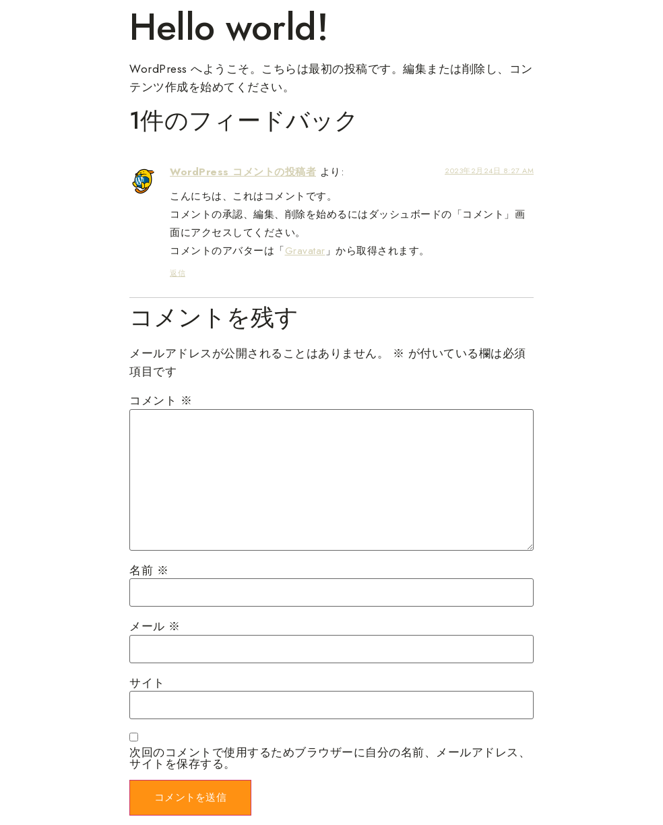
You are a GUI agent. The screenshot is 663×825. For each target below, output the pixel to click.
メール (155, 626)
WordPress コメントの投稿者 (243, 171)
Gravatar (305, 250)
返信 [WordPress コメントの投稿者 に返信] (177, 273)
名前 (148, 570)
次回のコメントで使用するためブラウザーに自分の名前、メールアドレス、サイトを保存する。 (329, 758)
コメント (160, 400)
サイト (147, 683)
